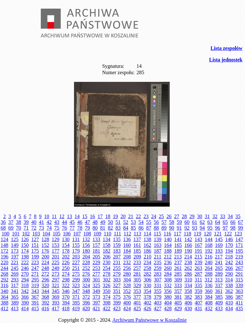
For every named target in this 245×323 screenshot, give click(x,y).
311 (198, 279)
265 (219, 268)
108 (87, 233)
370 (66, 297)
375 (117, 297)
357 (178, 291)
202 (66, 256)
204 (86, 256)
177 (55, 251)
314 (229, 279)
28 (184, 216)
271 (35, 274)
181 (96, 251)
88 (156, 228)
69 (10, 228)
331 (157, 285)
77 (72, 228)
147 (239, 239)
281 (137, 274)
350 (106, 291)
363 (239, 291)
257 (137, 268)
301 (96, 279)
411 (239, 302)
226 (66, 262)
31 (207, 216)
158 (106, 245)
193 (219, 251)
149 (15, 245)
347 (76, 291)
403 (157, 302)
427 (157, 308)
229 (96, 262)
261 (178, 268)
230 (106, 262)
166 (188, 245)
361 (219, 291)
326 (106, 285)
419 (76, 308)
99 (240, 228)
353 (137, 291)
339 (239, 285)
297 (55, 279)
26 (169, 216)
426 (147, 308)
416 (45, 308)
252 (86, 268)
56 (156, 222)
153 (55, 245)
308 (168, 279)
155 (76, 245)
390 (25, 302)
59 (179, 222)
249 (55, 268)
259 (157, 268)
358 (188, 291)
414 (25, 308)
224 (45, 262)
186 (147, 251)
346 (66, 291)
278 (106, 274)
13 (69, 216)
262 (188, 268)
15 (84, 216)
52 (125, 222)
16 (92, 216)
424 (127, 308)
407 (198, 302)
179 (76, 251)
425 (137, 308)
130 (66, 239)
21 (130, 216)
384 (208, 297)
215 (198, 256)
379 (157, 297)
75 (56, 228)
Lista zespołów (226, 48)
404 (168, 302)
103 (36, 233)
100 (5, 233)
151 (35, 245)
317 (15, 285)
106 (67, 233)
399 (117, 302)
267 (239, 268)
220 (4, 262)
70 (18, 228)
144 (208, 239)
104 (46, 233)
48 (95, 222)
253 (96, 268)
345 (55, 291)
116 (167, 233)
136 (127, 239)
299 (76, 279)
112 (127, 233)
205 (96, 256)
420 (86, 308)
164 (168, 245)
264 (208, 268)
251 (76, 268)
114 (147, 233)
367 (35, 297)
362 (229, 291)
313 (219, 279)
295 (35, 279)
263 (198, 268)
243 (239, 262)
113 (137, 233)
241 (219, 262)
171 (239, 245)
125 (15, 239)
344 (45, 291)
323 (76, 285)
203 (76, 256)
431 (198, 308)
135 (117, 239)
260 (168, 268)
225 (55, 262)
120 (208, 233)
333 (178, 285)
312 (208, 279)
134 (106, 239)
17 (100, 216)
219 (239, 256)
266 (229, 268)
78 (79, 228)
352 (127, 291)
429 (178, 308)
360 (208, 291)
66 (232, 222)
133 (96, 239)
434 (229, 308)
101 (15, 233)
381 (178, 297)
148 (4, 245)
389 (15, 302)
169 (219, 245)
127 (35, 239)
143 (198, 239)
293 (15, 279)
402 (147, 302)
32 (215, 216)
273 (55, 274)
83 (118, 228)
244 (4, 268)
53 (133, 222)
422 (106, 308)
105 (56, 233)
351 (117, 291)
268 (4, 274)
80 (95, 228)
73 (41, 228)
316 (4, 285)
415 (35, 308)
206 (106, 256)
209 (137, 256)
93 (194, 228)
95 (209, 228)
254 (106, 268)
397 (96, 302)
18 (107, 216)
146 (229, 239)
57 (164, 222)
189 (178, 251)
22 (138, 216)
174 (25, 251)
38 (18, 222)
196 (4, 256)
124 (4, 239)
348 (86, 291)
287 (198, 274)
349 (96, 291)
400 (127, 302)
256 (127, 268)
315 (239, 279)
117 (177, 233)
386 (229, 297)
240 (208, 262)
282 (147, 274)
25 (161, 216)
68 (3, 228)
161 (137, 245)
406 (188, 302)
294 (25, 279)
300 (86, 279)
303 (117, 279)
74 (49, 228)
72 (33, 228)
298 (66, 279)
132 (86, 239)
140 (168, 239)
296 (45, 279)
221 (15, 262)
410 (229, 302)
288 (208, 274)
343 (35, 291)
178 (66, 251)
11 (54, 216)
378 (147, 297)
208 (127, 256)
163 (157, 245)
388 (4, 302)
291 (239, 274)
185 (137, 251)
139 (157, 239)
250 (66, 268)
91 (179, 228)
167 (198, 245)
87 (148, 228)
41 (41, 222)
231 (117, 262)
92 (186, 228)
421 (96, 308)
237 (178, 262)
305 (137, 279)
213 (178, 256)
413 (15, 308)
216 (208, 256)
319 (35, 285)
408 (208, 302)
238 (188, 262)
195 (239, 251)
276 (86, 274)
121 (218, 233)
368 (45, 297)
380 (168, 297)
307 (157, 279)
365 (15, 297)
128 (45, 239)
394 (66, 302)
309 (178, 279)
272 (45, 274)
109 (97, 233)
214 (188, 256)
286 (188, 274)
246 (25, 268)
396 (86, 302)
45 (72, 222)
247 (35, 268)
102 (26, 233)
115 (157, 233)
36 (3, 222)
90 (171, 228)
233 (137, 262)
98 (232, 228)
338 (229, 285)
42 (49, 222)
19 (115, 216)
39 (26, 222)
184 (127, 251)
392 (45, 302)
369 (55, 297)
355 (157, 291)
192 (208, 251)
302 (106, 279)
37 (10, 222)
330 (147, 285)
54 (141, 222)
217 (219, 256)
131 (76, 239)
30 (199, 216)
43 (56, 222)
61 (194, 222)
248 (45, 268)
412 (4, 308)
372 (86, 297)
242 (229, 262)
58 (171, 222)
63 (209, 222)
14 (77, 216)
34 (230, 216)
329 (137, 285)
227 (76, 262)
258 (147, 268)
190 (188, 251)
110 (107, 233)
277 (96, 274)
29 (192, 216)
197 (15, 256)
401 (137, 302)
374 (106, 297)
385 (219, 297)
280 (127, 274)
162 (147, 245)
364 (4, 297)
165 (178, 245)
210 (147, 256)
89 (164, 228)
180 (86, 251)
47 (87, 222)
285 (178, 274)
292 (4, 279)
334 (188, 285)
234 (147, 262)
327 (117, 285)
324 (86, 285)
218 (229, 256)
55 (148, 222)
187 (157, 251)
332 (168, 285)
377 (137, 297)
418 (66, 308)
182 (106, 251)
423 (117, 308)
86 (141, 228)
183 (117, 251)
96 (217, 228)
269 (15, 274)
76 (64, 228)
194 (229, 251)
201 (55, 256)
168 (208, 245)
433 (219, 308)
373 (96, 297)
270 (25, 274)
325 (96, 285)
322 (66, 285)
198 (25, 256)
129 (55, 239)
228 (86, 262)
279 (117, 274)
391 (35, 302)
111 (117, 233)
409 (219, 302)
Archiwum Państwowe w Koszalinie (149, 320)
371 (76, 297)
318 (25, 285)
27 (176, 216)
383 (198, 297)
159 (117, 245)
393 (55, 302)
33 (222, 216)
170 (229, 245)
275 (76, 274)
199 (35, 256)
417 (55, 308)
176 (45, 251)
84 (125, 228)
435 (239, 308)
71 (26, 228)
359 (198, 291)
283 (157, 274)
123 (238, 233)
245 (15, 268)
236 (168, 262)
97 (225, 228)
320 (45, 285)
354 (147, 291)
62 (202, 222)
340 (4, 291)
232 (127, 262)
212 (168, 256)
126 (25, 239)
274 (66, 274)
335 (198, 285)
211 (157, 256)
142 (188, 239)
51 (118, 222)
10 (46, 216)
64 (217, 222)
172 (4, 251)
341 (15, 291)
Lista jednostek (225, 59)
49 (102, 222)
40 (33, 222)
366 (25, 297)
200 (45, 256)
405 (178, 302)
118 (187, 233)
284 (168, 274)
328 (127, 285)
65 (225, 222)
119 (197, 233)
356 (168, 291)
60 (186, 222)
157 (96, 245)
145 (219, 239)
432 (208, 308)
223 (35, 262)
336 (208, 285)
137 (137, 239)
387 (239, 297)
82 (110, 228)
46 (79, 222)
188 (168, 251)
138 (147, 239)
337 (219, 285)
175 (35, 251)
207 (117, 256)
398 (106, 302)
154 (66, 245)
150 (25, 245)
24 (153, 216)
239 (198, 262)
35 (238, 216)
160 (127, 245)
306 (147, 279)
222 (25, 262)
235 (157, 262)
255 (117, 268)
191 (198, 251)
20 (123, 216)
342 (25, 291)
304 (127, 279)
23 (146, 216)
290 (229, 274)
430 (188, 308)
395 (76, 302)
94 (202, 228)
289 (219, 274)
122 (228, 233)
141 (178, 239)
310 (188, 279)
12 (61, 216)
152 (45, 245)
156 (86, 245)
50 (110, 222)
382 (188, 297)
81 (102, 228)
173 (15, 251)
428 (168, 308)
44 (64, 222)
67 (240, 222)
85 (133, 228)
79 (87, 228)
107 (77, 233)
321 (55, 285)
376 (127, 297)
